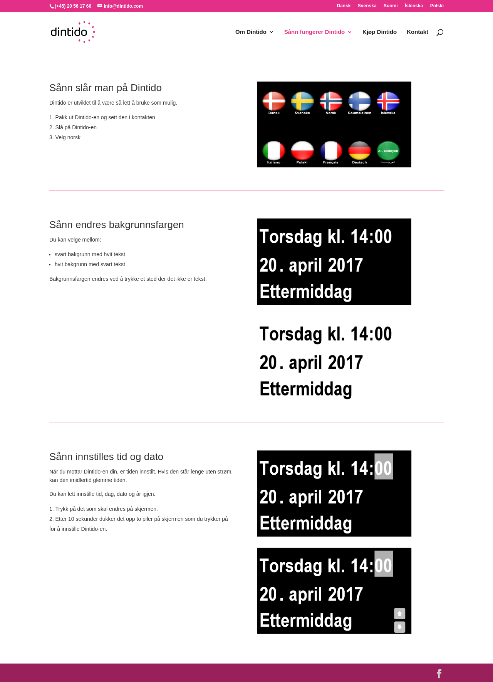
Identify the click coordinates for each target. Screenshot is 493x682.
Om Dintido (251, 32)
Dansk (343, 5)
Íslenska (414, 5)
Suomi (391, 5)
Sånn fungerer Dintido (314, 32)
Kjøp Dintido (379, 32)
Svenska (367, 5)
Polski (437, 5)
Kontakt (417, 32)
